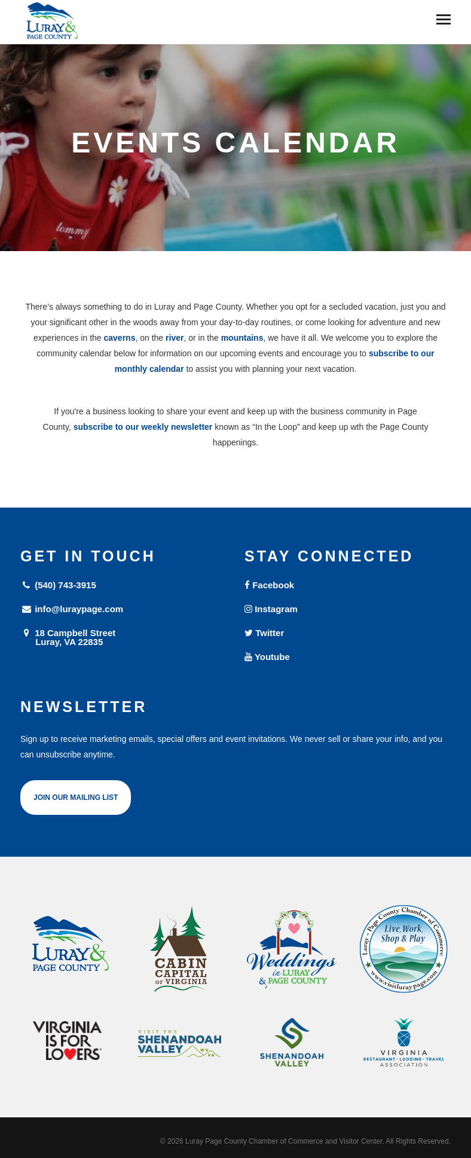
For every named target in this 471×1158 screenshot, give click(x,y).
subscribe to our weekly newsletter (143, 427)
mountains (242, 338)
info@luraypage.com (71, 609)
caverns (120, 338)
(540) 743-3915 (58, 585)
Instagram (271, 609)
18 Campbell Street (123, 637)
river (174, 338)
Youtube (267, 657)
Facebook (269, 585)
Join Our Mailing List (75, 797)
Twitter (264, 633)
